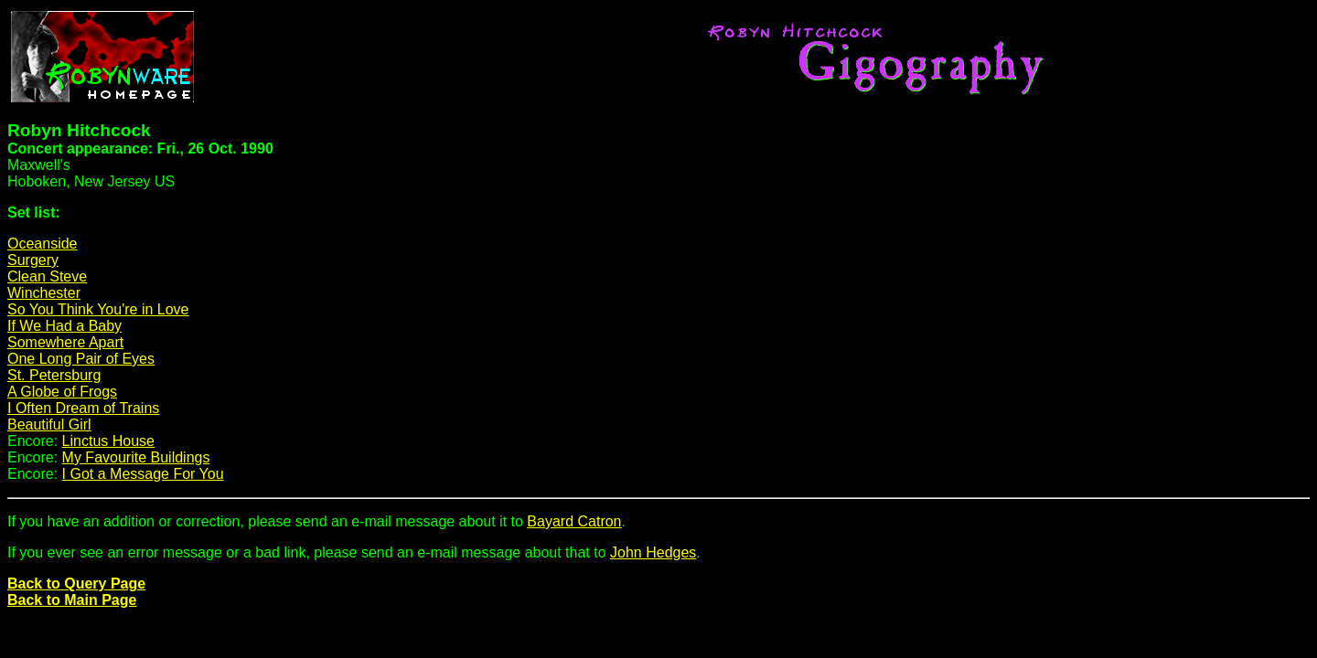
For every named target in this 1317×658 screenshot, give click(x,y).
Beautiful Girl (49, 424)
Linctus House (108, 441)
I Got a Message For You (143, 474)
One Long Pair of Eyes (81, 358)
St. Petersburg (54, 375)
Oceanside (42, 243)
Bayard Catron (574, 521)
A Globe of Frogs (62, 391)
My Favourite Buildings (136, 457)
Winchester (43, 293)
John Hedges (653, 552)
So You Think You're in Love (97, 309)
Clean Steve (47, 276)
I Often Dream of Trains (83, 408)
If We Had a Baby (64, 326)
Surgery (33, 260)
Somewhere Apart (65, 342)
